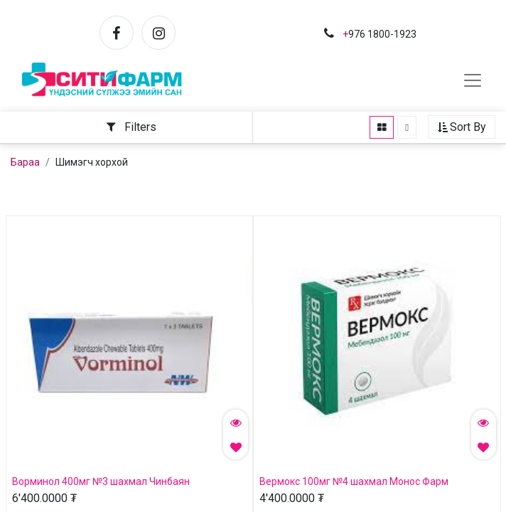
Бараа (25, 163)
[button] (453, 128)
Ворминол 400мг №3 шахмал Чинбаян (101, 482)
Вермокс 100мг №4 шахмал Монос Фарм (353, 482)
